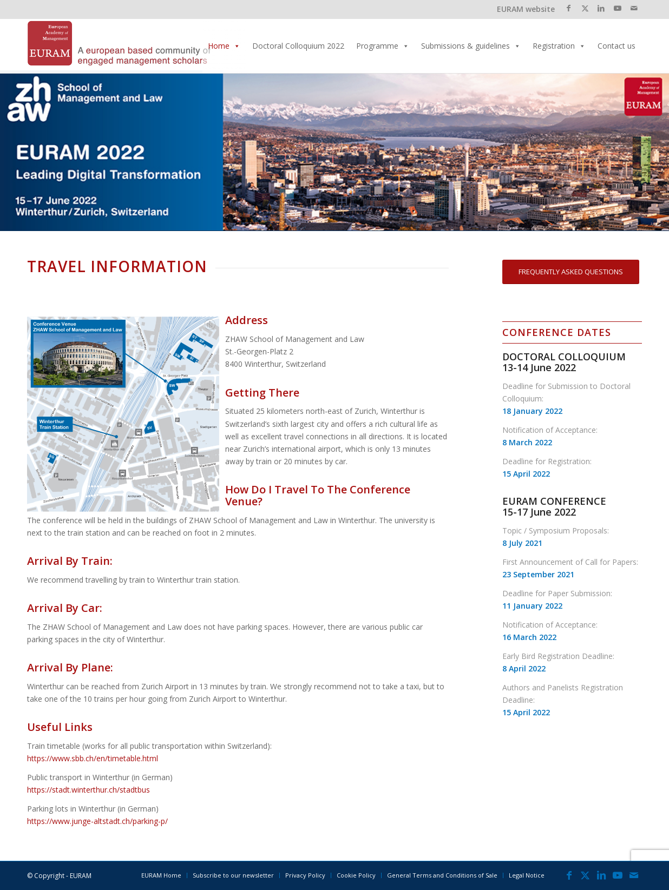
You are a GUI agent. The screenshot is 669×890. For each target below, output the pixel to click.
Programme (382, 46)
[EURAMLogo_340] (119, 46)
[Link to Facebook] (568, 8)
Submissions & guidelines (471, 46)
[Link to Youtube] (617, 8)
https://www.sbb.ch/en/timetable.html (92, 758)
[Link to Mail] (634, 8)
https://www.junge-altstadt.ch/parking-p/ (97, 821)
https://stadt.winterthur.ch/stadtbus (88, 789)
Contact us (616, 46)
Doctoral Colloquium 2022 (298, 46)
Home (224, 46)
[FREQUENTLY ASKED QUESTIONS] (570, 272)
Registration (559, 46)
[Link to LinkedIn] (601, 8)
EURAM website (526, 9)
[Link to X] (585, 8)
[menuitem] (161, 875)
